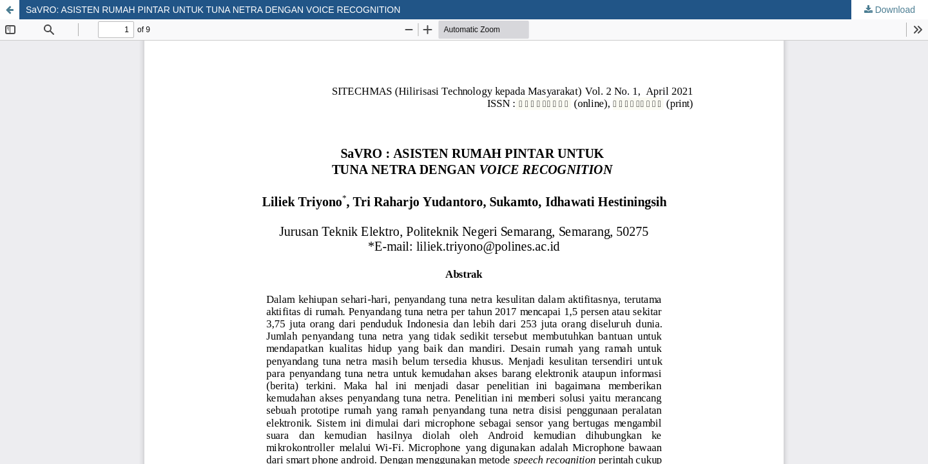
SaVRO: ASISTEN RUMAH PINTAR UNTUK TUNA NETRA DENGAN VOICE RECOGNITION (213, 10)
